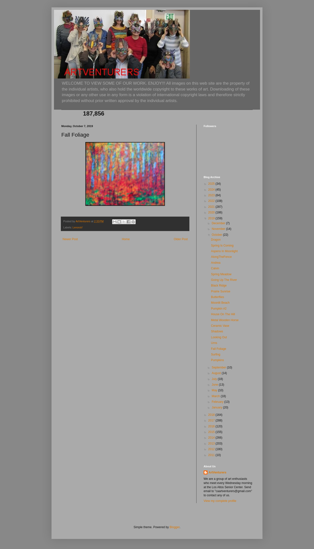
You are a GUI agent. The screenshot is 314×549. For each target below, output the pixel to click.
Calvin (215, 268)
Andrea (216, 262)
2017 (212, 420)
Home (126, 239)
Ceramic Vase (220, 325)
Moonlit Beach (220, 302)
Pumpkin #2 (218, 308)
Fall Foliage (218, 349)
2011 (212, 455)
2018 (212, 415)
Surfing (215, 354)
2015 (212, 432)
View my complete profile (220, 501)
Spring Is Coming (222, 245)
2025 (212, 183)
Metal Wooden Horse (225, 320)
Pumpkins (217, 360)
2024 (212, 189)
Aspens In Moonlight (224, 251)
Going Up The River (224, 280)
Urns (214, 343)
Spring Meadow (221, 274)
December (219, 223)
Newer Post (70, 239)
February (218, 402)
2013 (212, 443)
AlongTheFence (221, 257)
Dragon (216, 239)
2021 (212, 207)
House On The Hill (223, 314)
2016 (212, 426)
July (215, 379)
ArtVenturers (217, 472)
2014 (212, 437)
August (217, 373)
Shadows (217, 331)
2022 (212, 201)
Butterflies (217, 297)
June (215, 384)
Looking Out (219, 337)
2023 (212, 195)
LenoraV (78, 227)
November (219, 229)
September (219, 367)
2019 (212, 218)
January (217, 407)
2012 (212, 449)
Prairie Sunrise (220, 291)
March (216, 396)
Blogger (175, 527)
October (217, 234)
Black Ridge (219, 285)
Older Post (181, 239)
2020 (212, 212)
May (215, 390)
